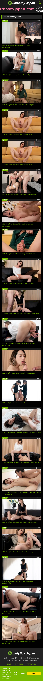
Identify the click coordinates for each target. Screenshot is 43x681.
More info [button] (15, 673)
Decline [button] (23, 673)
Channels (19, 664)
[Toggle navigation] (3, 3)
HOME (9, 664)
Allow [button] (33, 673)
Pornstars (31, 664)
